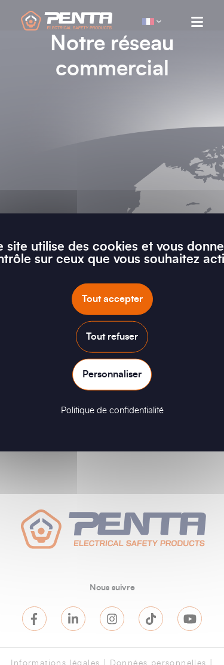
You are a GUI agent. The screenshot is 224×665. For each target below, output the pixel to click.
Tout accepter (112, 299)
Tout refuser (112, 336)
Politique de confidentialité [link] (112, 410)
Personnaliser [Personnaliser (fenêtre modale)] (112, 374)
